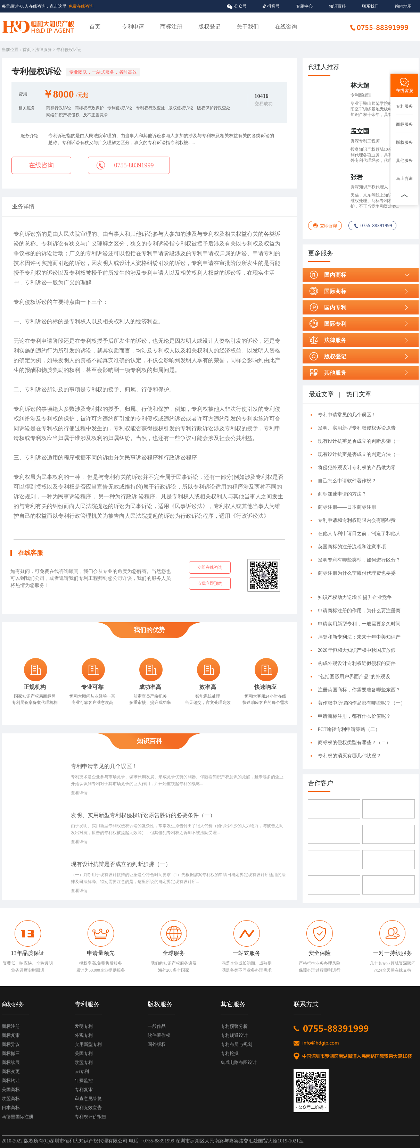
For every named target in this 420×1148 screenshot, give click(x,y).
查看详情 (79, 792)
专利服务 (404, 106)
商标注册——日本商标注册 (347, 507)
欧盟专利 (84, 1062)
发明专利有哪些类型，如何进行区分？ (359, 560)
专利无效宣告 (88, 1107)
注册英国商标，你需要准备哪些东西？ (359, 689)
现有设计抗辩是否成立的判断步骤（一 (359, 441)
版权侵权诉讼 (180, 108)
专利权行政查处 (150, 108)
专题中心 (304, 6)
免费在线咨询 (80, 6)
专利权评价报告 (90, 1116)
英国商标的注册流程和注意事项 (352, 546)
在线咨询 (286, 27)
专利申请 (133, 27)
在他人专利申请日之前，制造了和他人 (359, 533)
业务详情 (23, 206)
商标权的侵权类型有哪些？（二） (355, 742)
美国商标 (11, 1089)
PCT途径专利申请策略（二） (350, 729)
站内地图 (403, 6)
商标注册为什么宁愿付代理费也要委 (357, 573)
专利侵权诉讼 (119, 108)
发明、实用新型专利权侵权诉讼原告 (357, 428)
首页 (94, 27)
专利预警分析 (234, 1026)
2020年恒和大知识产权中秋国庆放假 (357, 650)
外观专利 (84, 1035)
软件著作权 (159, 1035)
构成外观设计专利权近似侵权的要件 (357, 663)
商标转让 (11, 1080)
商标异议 (11, 1044)
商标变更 (11, 1071)
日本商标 (11, 1107)
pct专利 (82, 1071)
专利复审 (84, 1089)
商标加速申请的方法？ (342, 494)
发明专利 (84, 1026)
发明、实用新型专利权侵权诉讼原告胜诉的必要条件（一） (144, 815)
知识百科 (337, 6)
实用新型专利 (88, 1044)
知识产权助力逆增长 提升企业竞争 (355, 597)
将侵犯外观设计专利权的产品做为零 (357, 467)
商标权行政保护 (89, 108)
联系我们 (370, 6)
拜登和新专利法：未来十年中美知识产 (359, 637)
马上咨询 (404, 178)
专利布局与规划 (236, 1044)
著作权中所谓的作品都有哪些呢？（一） (361, 703)
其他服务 (404, 160)
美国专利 (84, 1053)
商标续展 (11, 1062)
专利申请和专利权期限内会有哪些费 (357, 520)
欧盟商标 (11, 1098)
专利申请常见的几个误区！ (104, 766)
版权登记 (209, 27)
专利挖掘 (230, 1053)
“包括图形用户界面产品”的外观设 (354, 676)
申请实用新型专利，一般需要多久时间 (359, 623)
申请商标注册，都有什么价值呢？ (354, 716)
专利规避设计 (234, 1035)
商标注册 (171, 27)
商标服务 (404, 124)
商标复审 (11, 1035)
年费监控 (84, 1080)
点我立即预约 (209, 583)
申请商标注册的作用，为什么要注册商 (359, 610)
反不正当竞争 (95, 115)
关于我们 (248, 27)
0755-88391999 (134, 165)
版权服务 (404, 142)
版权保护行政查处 (213, 108)
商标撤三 (11, 1053)
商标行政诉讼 (58, 108)
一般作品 (157, 1026)
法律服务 (43, 49)
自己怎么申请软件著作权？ (347, 480)
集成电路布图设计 (239, 1062)
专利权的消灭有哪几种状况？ (349, 755)
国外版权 (157, 1044)
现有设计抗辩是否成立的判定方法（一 (359, 454)
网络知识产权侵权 (63, 115)
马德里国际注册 (17, 1116)
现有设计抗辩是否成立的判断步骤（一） (122, 864)
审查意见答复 (88, 1098)
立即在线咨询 (209, 567)
